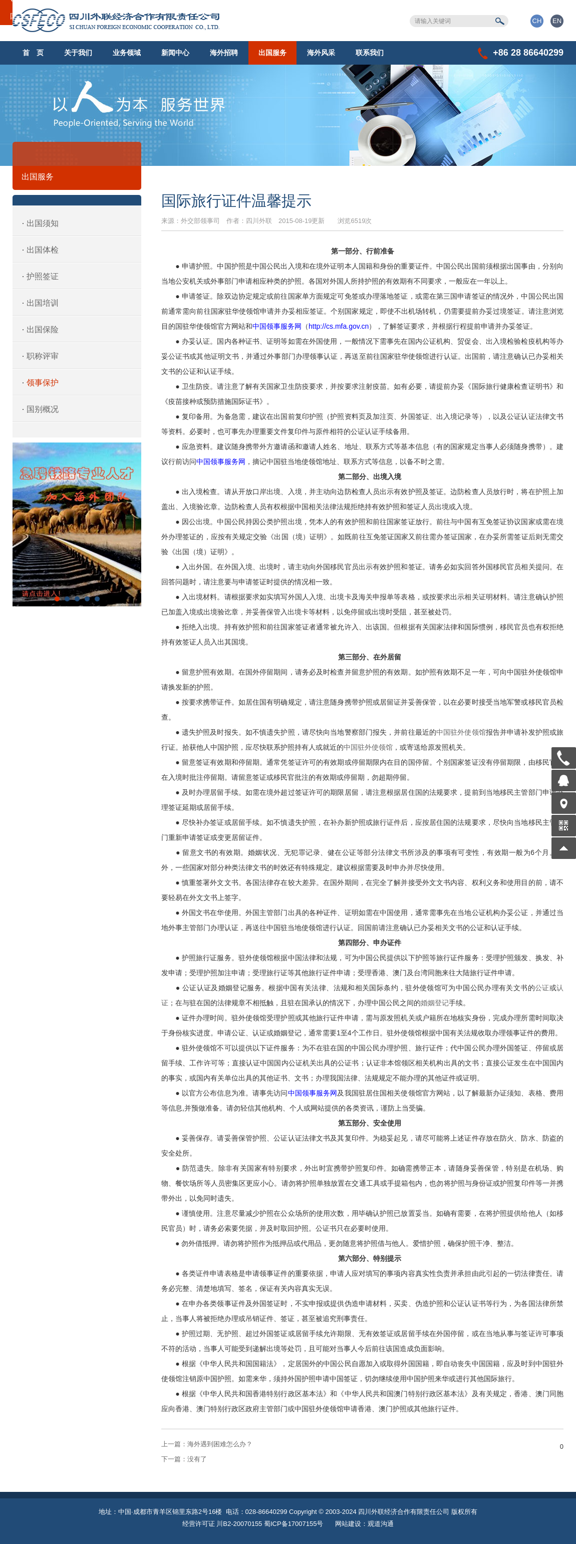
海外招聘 (224, 53)
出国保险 (43, 329)
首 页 (33, 53)
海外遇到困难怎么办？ (206, 1444)
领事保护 (43, 382)
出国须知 (43, 223)
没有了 (184, 1459)
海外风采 (321, 53)
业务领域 (127, 53)
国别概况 (43, 409)
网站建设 (348, 1523)
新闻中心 (175, 53)
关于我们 (78, 53)
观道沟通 (381, 1523)
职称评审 (43, 356)
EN (556, 21)
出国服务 (272, 53)
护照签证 (43, 276)
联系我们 (370, 53)
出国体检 (43, 250)
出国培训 (43, 303)
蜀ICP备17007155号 (294, 1523)
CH (537, 21)
